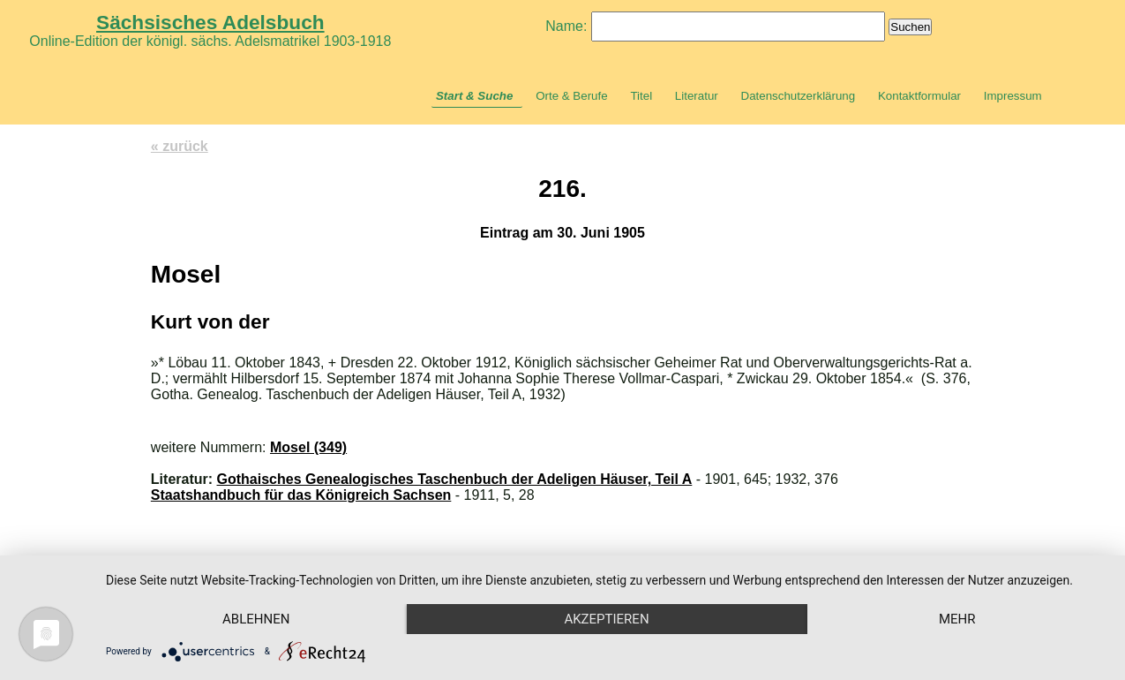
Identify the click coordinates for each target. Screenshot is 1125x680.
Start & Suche (474, 95)
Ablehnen (255, 619)
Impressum (1013, 95)
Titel (641, 95)
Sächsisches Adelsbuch (210, 22)
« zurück (179, 146)
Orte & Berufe (572, 95)
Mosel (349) (308, 447)
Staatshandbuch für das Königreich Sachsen (301, 494)
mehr (957, 619)
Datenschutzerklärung (798, 95)
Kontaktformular (919, 95)
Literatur (696, 95)
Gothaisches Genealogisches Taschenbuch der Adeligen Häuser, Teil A (455, 479)
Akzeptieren (606, 619)
